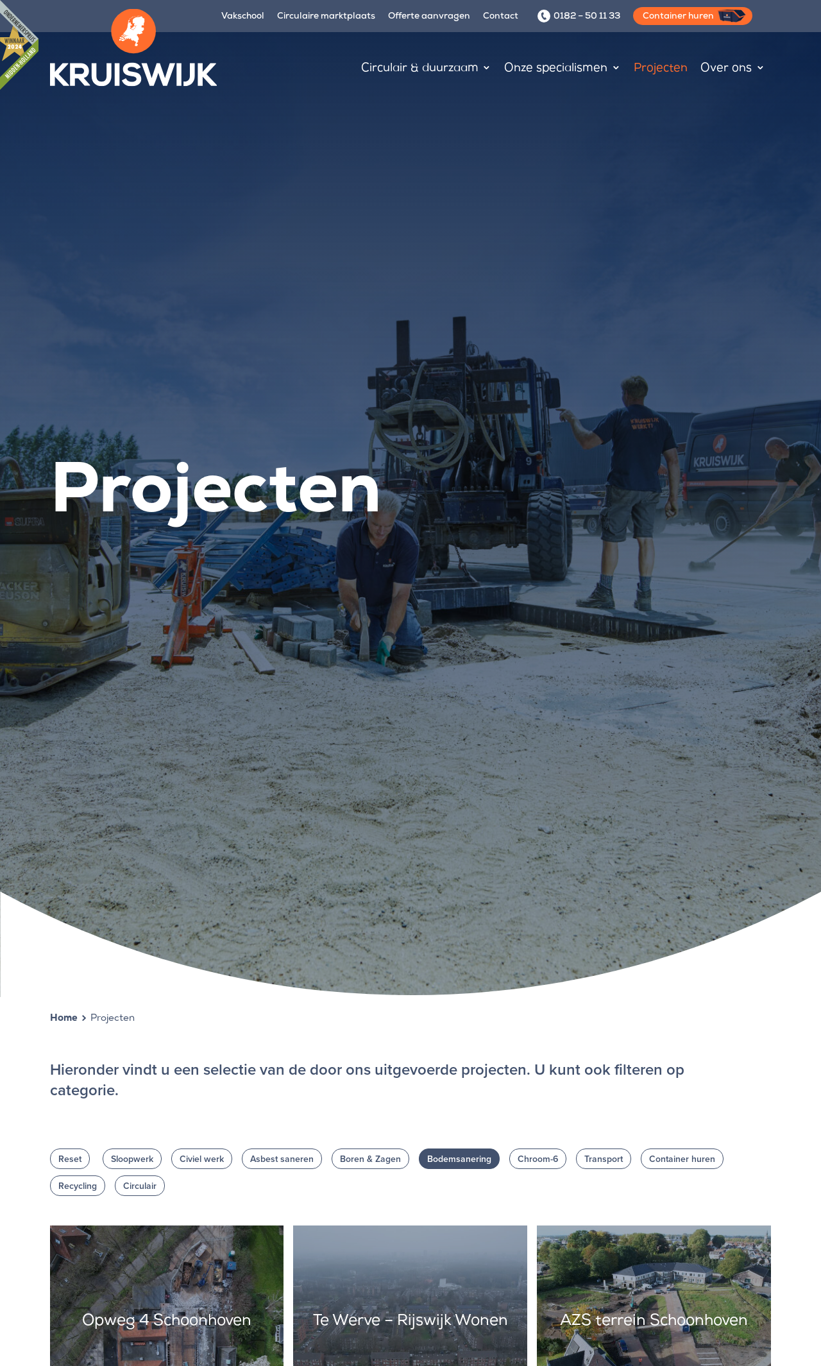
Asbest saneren (282, 1158)
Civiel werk (202, 1158)
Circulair (140, 1185)
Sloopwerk (132, 1158)
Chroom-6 (538, 1158)
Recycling (77, 1185)
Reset (69, 1158)
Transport (603, 1158)
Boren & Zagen (370, 1158)
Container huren (682, 1158)
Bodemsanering (459, 1158)
